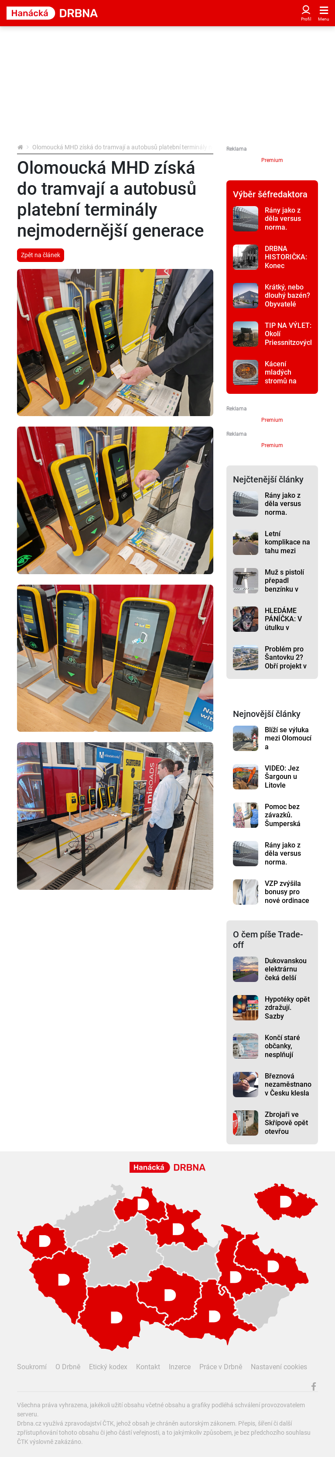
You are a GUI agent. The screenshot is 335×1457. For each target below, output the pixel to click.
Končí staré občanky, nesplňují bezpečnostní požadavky (286, 1054)
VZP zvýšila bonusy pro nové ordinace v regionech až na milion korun (288, 904)
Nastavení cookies (279, 1367)
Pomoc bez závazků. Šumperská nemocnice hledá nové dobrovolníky (285, 828)
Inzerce (180, 1367)
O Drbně (67, 1367)
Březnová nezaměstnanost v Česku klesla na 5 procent (288, 1089)
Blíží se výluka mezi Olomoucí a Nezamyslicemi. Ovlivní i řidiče (288, 747)
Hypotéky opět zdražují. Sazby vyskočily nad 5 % (287, 1016)
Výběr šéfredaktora (270, 194)
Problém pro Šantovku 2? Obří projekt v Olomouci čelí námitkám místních (286, 670)
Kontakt (148, 1367)
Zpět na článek (40, 254)
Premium (272, 160)
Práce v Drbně (220, 1367)
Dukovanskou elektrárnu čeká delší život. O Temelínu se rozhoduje (286, 982)
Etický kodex (108, 1367)
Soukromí (32, 1367)
